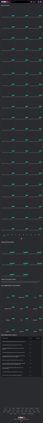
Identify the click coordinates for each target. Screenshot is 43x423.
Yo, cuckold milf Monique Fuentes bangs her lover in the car (12, 371)
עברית (19, 413)
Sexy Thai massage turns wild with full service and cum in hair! (12, 360)
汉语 (9, 408)
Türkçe (23, 408)
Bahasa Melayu (24, 413)
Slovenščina (37, 408)
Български (18, 408)
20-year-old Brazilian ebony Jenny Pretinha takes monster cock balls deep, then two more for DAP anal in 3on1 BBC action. (13, 364)
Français (26, 408)
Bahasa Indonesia (30, 413)
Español (11, 413)
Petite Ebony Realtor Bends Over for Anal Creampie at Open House (13, 341)
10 (39, 234)
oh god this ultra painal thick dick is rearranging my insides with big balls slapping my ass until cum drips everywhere (13, 356)
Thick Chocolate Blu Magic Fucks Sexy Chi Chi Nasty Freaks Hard (13, 352)
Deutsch (13, 408)
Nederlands (31, 408)
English (15, 413)
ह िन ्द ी (5, 408)
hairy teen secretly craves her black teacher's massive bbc (12, 375)
